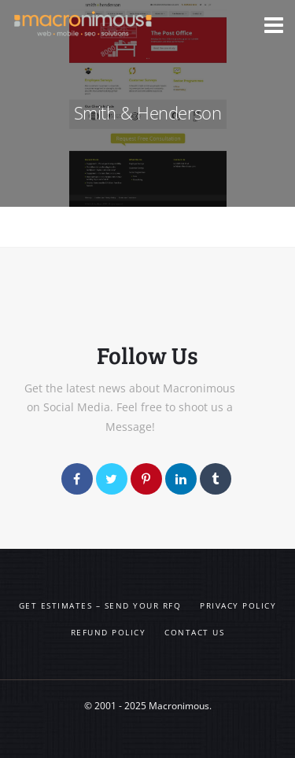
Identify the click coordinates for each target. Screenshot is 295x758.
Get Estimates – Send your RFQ (100, 605)
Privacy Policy (238, 605)
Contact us (194, 632)
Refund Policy (108, 632)
